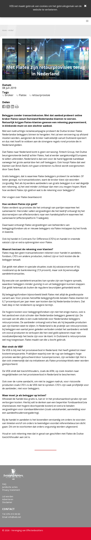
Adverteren (7, 499)
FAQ (4, 484)
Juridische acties (10, 487)
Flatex (22, 95)
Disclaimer (7, 502)
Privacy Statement (11, 490)
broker (9, 95)
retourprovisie (41, 95)
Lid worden (7, 496)
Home (4, 30)
